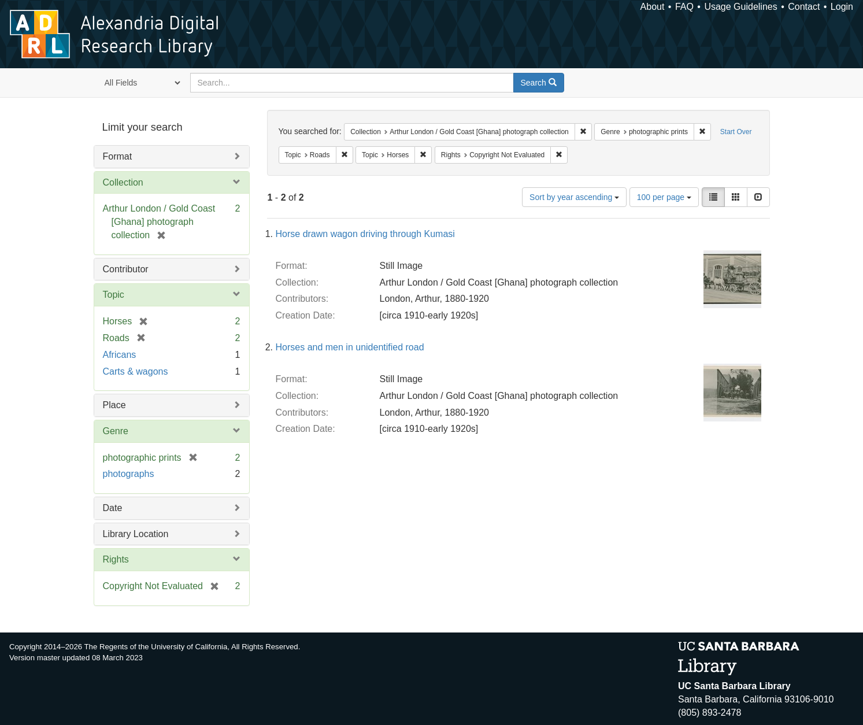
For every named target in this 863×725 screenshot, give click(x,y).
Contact (804, 7)
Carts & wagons (135, 371)
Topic (113, 294)
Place (114, 405)
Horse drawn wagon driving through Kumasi (365, 234)
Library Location (136, 534)
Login (842, 7)
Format (117, 156)
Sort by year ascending (574, 197)
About (652, 7)
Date (113, 508)
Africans (119, 355)
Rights (116, 559)
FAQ (684, 7)
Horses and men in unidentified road (350, 347)
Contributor (126, 269)
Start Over (736, 132)
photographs (128, 474)
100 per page (664, 197)
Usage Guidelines (740, 7)
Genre (115, 431)
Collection (123, 182)
